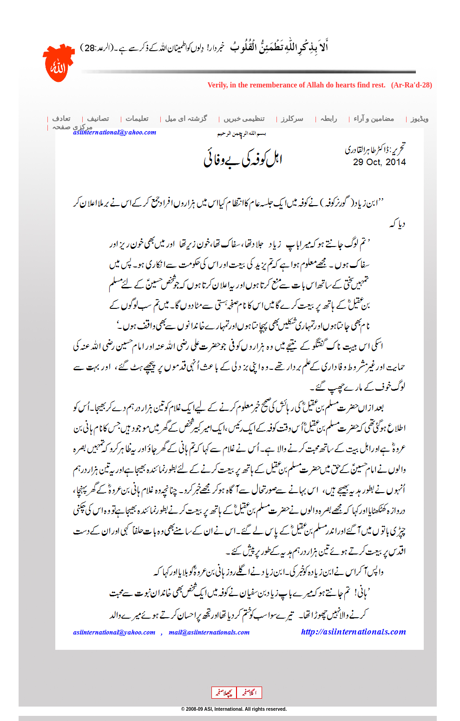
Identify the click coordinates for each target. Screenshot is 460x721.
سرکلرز (292, 118)
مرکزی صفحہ (72, 127)
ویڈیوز (419, 118)
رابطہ (328, 118)
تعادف (61, 118)
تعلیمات (136, 118)
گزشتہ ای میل (186, 118)
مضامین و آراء (374, 118)
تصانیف (98, 118)
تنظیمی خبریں (244, 118)
